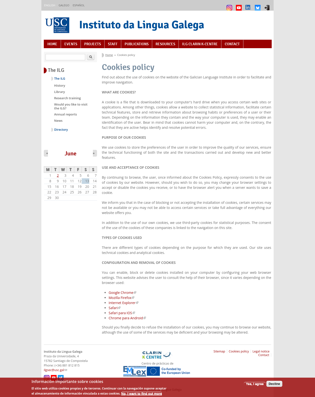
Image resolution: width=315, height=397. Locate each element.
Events (70, 44)
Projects (92, 44)
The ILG (59, 78)
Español (78, 5)
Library (59, 92)
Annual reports (65, 114)
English (49, 5)
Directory (61, 130)
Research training (67, 98)
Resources (165, 44)
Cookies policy (239, 351)
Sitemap (219, 351)
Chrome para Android (127, 318)
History (59, 85)
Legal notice (261, 351)
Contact (232, 44)
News (58, 120)
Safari (114, 307)
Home (52, 44)
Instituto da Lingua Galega (141, 24)
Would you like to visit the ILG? (71, 106)
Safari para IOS (122, 313)
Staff (113, 44)
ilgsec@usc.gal (55, 370)
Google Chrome (122, 292)
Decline (274, 385)
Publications (137, 44)
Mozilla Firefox (121, 297)
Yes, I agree (254, 385)
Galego (64, 5)
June (70, 153)
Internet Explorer (123, 302)
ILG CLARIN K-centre (200, 44)
